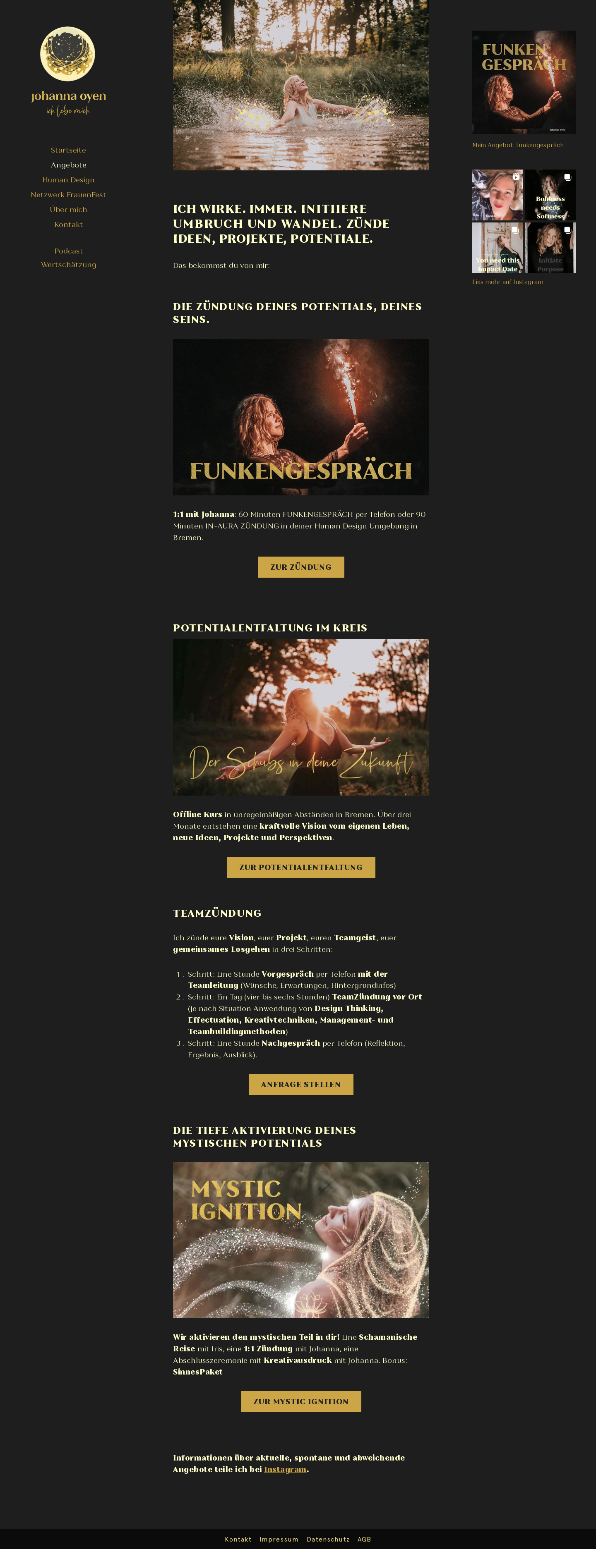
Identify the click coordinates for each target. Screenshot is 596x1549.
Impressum (279, 1539)
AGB (364, 1539)
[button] (497, 195)
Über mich (68, 209)
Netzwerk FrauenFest (68, 195)
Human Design (68, 180)
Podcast (68, 251)
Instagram (285, 1469)
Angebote (69, 165)
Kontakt (68, 224)
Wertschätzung (68, 264)
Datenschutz (328, 1539)
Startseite (68, 150)
